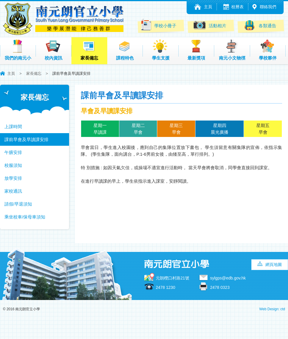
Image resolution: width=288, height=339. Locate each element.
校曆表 (237, 6)
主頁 (208, 6)
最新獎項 (196, 49)
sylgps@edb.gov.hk (228, 278)
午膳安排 (13, 152)
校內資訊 (53, 49)
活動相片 (210, 25)
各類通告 (260, 25)
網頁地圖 (273, 264)
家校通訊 (13, 191)
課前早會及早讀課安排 (26, 139)
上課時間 (13, 126)
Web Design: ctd (272, 309)
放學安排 (13, 178)
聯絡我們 (268, 6)
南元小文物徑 (232, 49)
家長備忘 (89, 49)
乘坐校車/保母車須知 (24, 216)
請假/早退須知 (18, 203)
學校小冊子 (158, 24)
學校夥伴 (268, 49)
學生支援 (161, 49)
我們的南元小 (18, 49)
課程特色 (125, 49)
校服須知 (13, 165)
